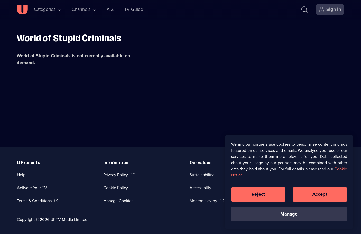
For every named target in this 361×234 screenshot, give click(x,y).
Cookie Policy (115, 188)
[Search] (304, 9)
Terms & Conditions (34, 201)
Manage (289, 214)
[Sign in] (330, 9)
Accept (319, 194)
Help (21, 175)
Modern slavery (203, 201)
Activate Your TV (32, 188)
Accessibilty (200, 188)
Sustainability (202, 175)
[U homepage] (22, 9)
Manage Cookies (118, 201)
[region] (289, 182)
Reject (258, 194)
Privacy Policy (115, 175)
